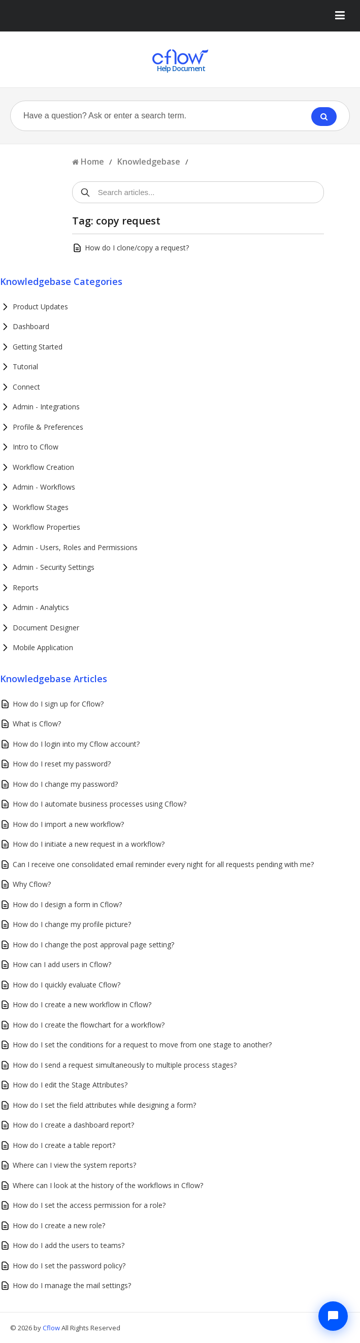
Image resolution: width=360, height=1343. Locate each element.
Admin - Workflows (44, 487)
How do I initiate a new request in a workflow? (89, 844)
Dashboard (31, 326)
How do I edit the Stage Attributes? (70, 1085)
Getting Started (37, 346)
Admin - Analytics (41, 607)
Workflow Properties (46, 527)
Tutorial (25, 366)
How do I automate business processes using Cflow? (99, 804)
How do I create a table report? (64, 1145)
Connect (26, 387)
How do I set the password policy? (69, 1265)
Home (92, 161)
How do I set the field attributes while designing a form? (104, 1105)
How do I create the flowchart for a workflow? (89, 1025)
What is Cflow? (37, 723)
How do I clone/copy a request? (137, 247)
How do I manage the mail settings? (72, 1285)
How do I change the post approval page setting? (93, 944)
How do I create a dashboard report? (73, 1125)
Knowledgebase (148, 161)
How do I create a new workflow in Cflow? (82, 1004)
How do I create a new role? (59, 1225)
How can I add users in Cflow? (62, 964)
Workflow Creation (43, 467)
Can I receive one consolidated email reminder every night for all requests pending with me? (163, 864)
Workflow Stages (41, 507)
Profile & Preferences (48, 427)
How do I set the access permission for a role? (89, 1205)
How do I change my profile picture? (72, 924)
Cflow (52, 1327)
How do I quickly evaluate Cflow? (66, 984)
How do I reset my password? (62, 764)
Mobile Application (43, 647)
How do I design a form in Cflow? (67, 904)
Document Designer (46, 627)
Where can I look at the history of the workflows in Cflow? (108, 1185)
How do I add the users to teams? (68, 1245)
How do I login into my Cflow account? (76, 744)
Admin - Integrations (46, 406)
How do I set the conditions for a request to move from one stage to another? (142, 1044)
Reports (26, 587)
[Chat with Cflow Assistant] (333, 1316)
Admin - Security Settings (53, 567)
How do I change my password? (65, 784)
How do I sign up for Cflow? (58, 704)
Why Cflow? (32, 884)
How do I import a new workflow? (68, 824)
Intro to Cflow (35, 447)
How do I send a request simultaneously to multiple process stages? (125, 1065)
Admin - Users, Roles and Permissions (75, 547)
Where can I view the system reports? (74, 1165)
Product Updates (40, 306)
